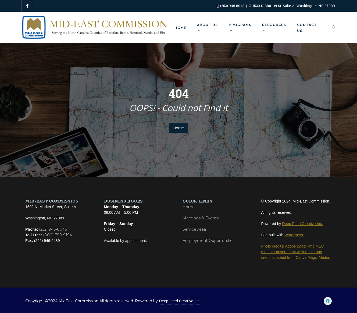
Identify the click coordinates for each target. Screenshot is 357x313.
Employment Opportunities (208, 240)
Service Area (194, 229)
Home (178, 127)
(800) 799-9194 (57, 235)
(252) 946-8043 (53, 229)
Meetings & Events (201, 218)
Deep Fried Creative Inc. (179, 300)
